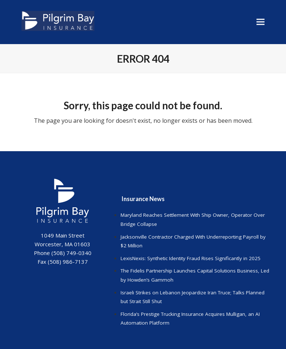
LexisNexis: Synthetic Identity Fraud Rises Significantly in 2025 (190, 258)
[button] (260, 22)
